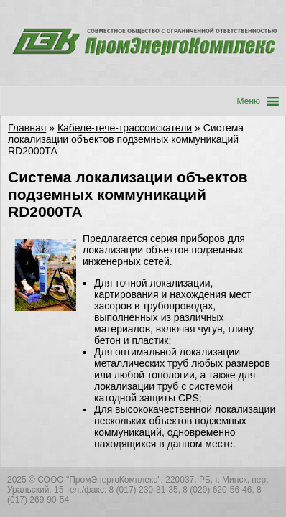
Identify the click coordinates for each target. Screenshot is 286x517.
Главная (27, 128)
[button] (248, 101)
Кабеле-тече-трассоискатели (124, 128)
